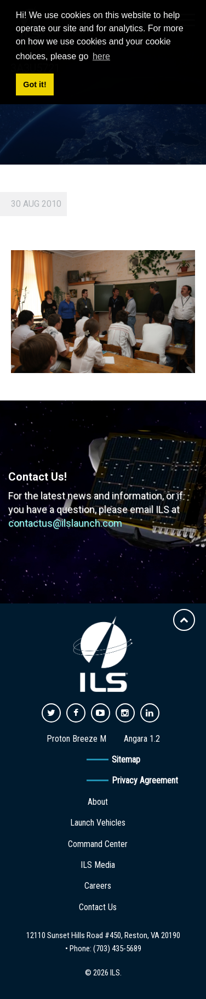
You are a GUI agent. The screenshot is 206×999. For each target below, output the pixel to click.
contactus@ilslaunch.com (65, 523)
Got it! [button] (34, 84)
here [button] (101, 56)
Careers (97, 886)
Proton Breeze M (76, 738)
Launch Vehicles (97, 822)
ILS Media (98, 865)
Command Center (98, 844)
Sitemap (126, 759)
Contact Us (98, 907)
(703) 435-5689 (117, 948)
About (98, 802)
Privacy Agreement (145, 780)
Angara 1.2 (142, 738)
